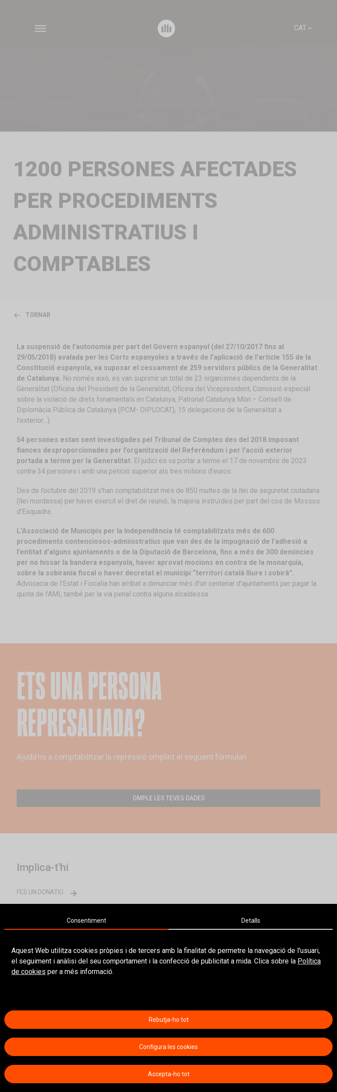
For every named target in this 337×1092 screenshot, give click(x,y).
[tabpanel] (168, 961)
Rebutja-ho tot (169, 1019)
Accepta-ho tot (169, 1074)
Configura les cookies (168, 1046)
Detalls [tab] (250, 920)
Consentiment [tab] (86, 920)
